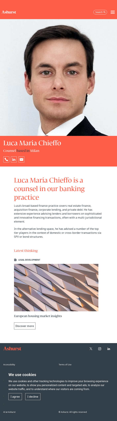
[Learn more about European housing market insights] (56, 294)
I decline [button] (32, 396)
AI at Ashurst (9, 412)
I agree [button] (15, 396)
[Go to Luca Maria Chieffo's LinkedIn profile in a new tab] (14, 159)
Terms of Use (65, 364)
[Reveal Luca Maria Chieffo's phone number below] (6, 159)
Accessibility (9, 364)
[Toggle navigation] (112, 12)
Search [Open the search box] (100, 12)
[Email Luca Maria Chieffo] (21, 159)
